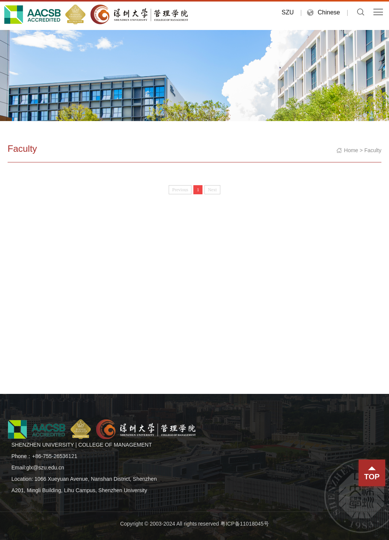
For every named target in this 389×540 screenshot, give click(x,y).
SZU (287, 12)
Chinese (329, 12)
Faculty (372, 150)
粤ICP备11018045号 (244, 524)
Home (351, 150)
